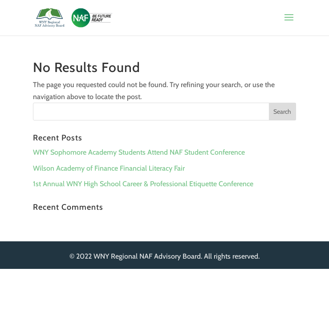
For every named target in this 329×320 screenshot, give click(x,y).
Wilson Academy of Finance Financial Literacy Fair (109, 168)
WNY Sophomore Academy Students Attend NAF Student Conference (139, 152)
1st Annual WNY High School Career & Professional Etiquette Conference (143, 184)
